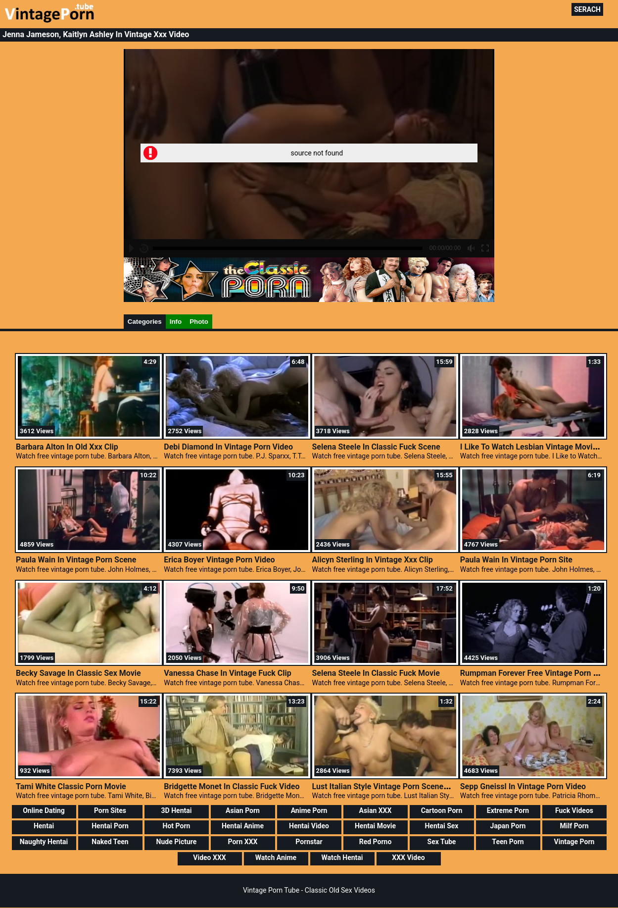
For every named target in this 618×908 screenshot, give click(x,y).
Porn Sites (110, 810)
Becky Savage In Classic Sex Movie (78, 673)
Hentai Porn (110, 826)
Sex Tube (442, 842)
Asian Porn (243, 810)
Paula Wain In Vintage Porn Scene (76, 559)
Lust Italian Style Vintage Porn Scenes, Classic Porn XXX (413, 786)
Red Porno (375, 842)
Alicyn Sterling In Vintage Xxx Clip (372, 559)
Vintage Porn (574, 842)
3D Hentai (176, 810)
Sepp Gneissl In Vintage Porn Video (523, 786)
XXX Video (408, 857)
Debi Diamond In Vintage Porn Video (228, 447)
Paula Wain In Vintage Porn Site (516, 559)
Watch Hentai (342, 857)
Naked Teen (110, 842)
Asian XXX (375, 810)
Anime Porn (309, 810)
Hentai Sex (441, 826)
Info (176, 321)
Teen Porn (507, 842)
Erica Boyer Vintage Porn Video (219, 559)
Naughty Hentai (44, 842)
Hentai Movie (375, 826)
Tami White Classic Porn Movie (71, 786)
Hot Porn (176, 826)
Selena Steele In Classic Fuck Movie (376, 673)
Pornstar (308, 842)
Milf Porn (574, 826)
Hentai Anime (243, 826)
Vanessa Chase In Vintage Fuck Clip (227, 673)
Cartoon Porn (442, 810)
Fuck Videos (574, 810)
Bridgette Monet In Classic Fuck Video (231, 786)
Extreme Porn (508, 810)
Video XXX (209, 857)
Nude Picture (176, 842)
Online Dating (44, 810)
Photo (199, 321)
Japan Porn (508, 826)
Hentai (44, 826)
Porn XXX (243, 842)
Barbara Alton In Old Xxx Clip (67, 447)
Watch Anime (275, 857)
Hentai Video (309, 826)
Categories (145, 321)
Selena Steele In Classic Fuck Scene (376, 447)
